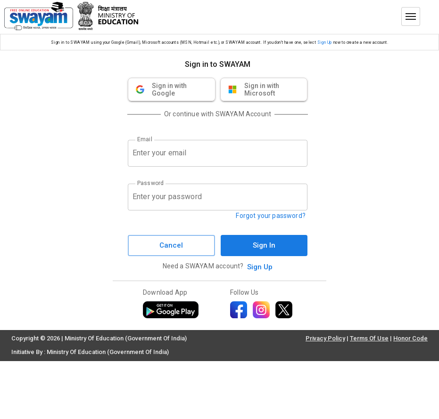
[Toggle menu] (410, 16)
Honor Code (410, 338)
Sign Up (324, 42)
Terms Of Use (369, 338)
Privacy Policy (325, 338)
